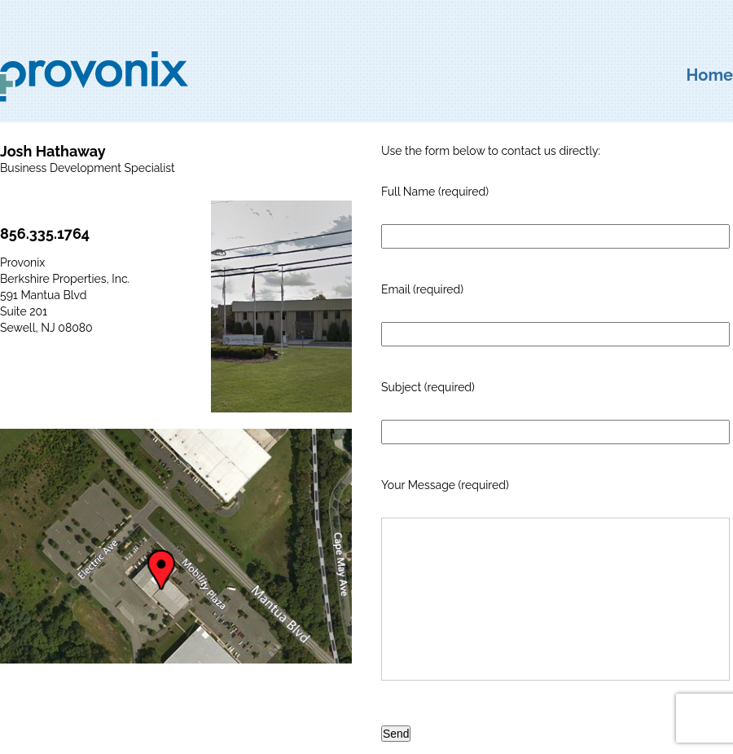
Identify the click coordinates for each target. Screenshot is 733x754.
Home (710, 75)
